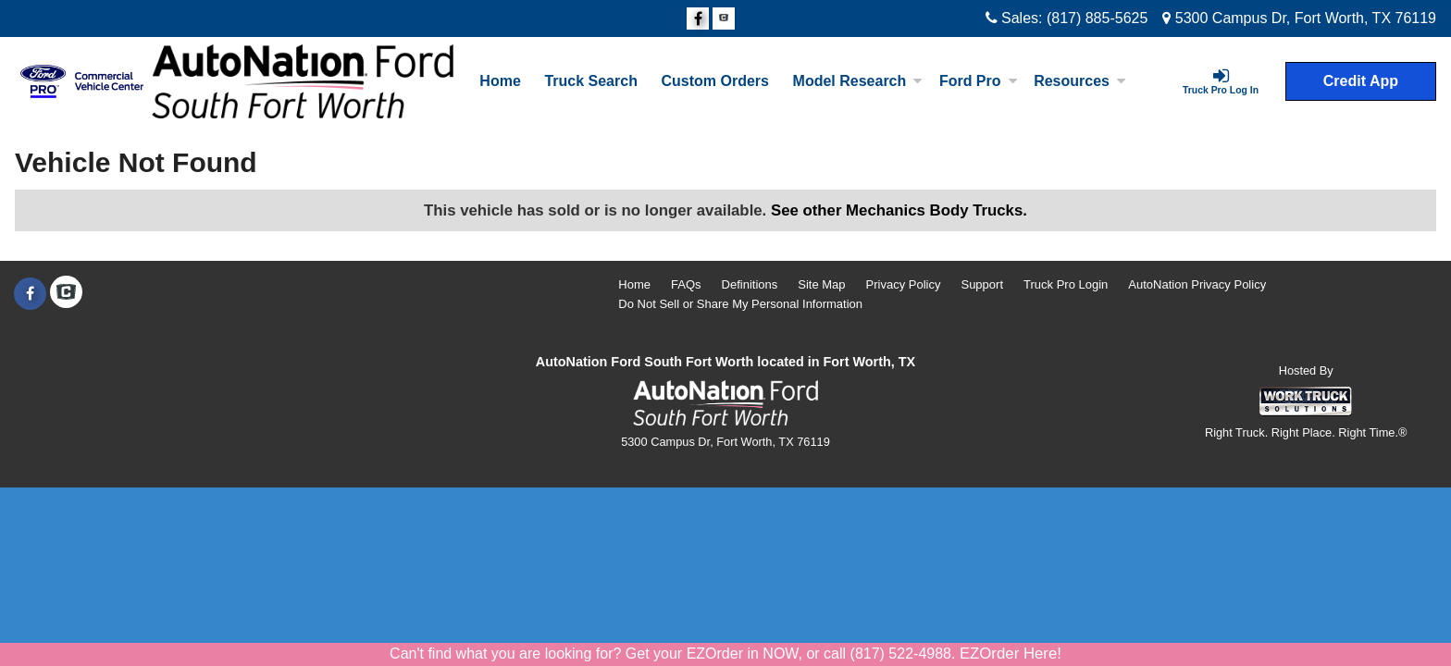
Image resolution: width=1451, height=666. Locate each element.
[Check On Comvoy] (724, 19)
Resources (1080, 81)
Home (499, 81)
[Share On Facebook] (698, 19)
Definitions (750, 284)
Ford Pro (978, 81)
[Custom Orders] (715, 81)
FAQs (686, 284)
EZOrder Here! (1010, 653)
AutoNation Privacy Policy (1197, 284)
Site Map (821, 284)
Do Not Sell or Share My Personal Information (740, 304)
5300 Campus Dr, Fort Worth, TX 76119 (1299, 18)
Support (982, 284)
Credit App (1360, 81)
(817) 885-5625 (1097, 18)
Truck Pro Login (1065, 284)
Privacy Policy (903, 284)
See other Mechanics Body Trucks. (899, 210)
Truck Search (591, 81)
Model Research (858, 81)
